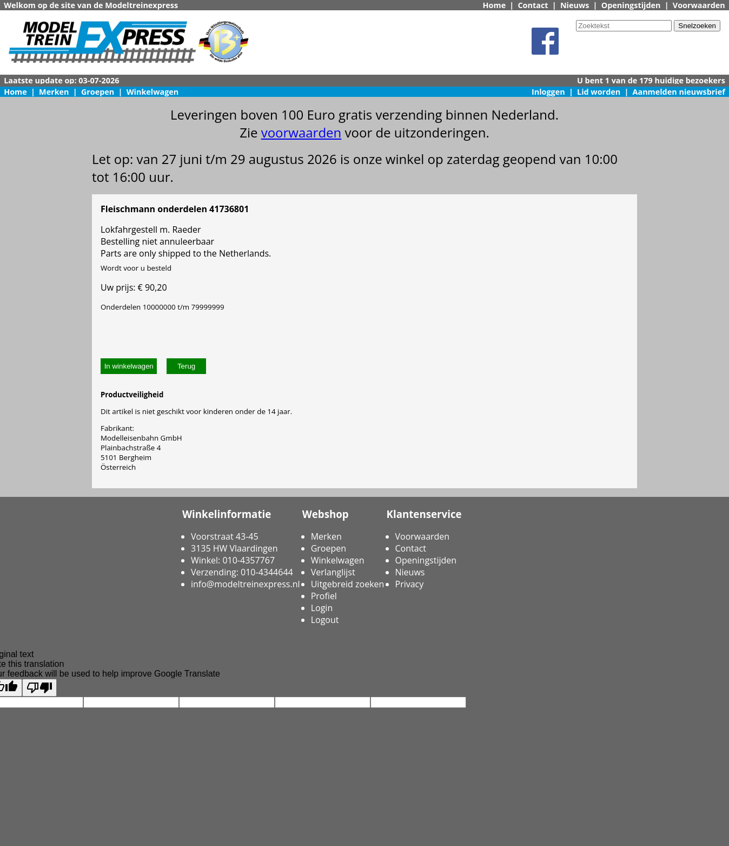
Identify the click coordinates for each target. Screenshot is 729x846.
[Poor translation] (39, 688)
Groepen (97, 92)
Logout (325, 620)
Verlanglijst (333, 572)
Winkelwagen (153, 92)
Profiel (324, 596)
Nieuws (574, 5)
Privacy (409, 584)
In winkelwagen (129, 366)
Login (322, 608)
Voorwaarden (699, 5)
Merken (54, 92)
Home (494, 5)
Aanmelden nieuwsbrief (679, 92)
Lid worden (598, 92)
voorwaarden (301, 132)
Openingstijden (631, 5)
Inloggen (548, 92)
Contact (533, 5)
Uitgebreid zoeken (348, 584)
